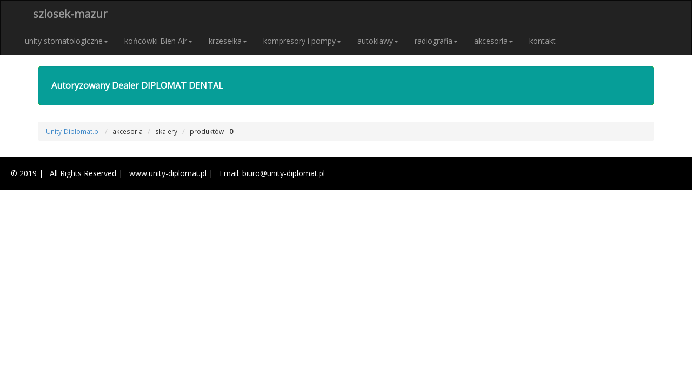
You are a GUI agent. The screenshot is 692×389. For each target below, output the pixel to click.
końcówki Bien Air (158, 41)
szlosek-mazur (70, 13)
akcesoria (493, 41)
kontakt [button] (542, 41)
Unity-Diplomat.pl (73, 131)
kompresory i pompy (302, 41)
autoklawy (377, 41)
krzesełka (228, 41)
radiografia (436, 41)
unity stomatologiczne (66, 41)
